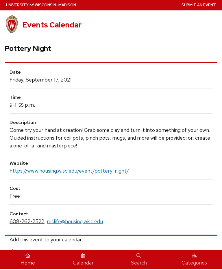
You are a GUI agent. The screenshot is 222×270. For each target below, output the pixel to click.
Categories (194, 259)
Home (28, 259)
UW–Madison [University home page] (41, 5)
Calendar (83, 259)
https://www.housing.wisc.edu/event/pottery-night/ (69, 170)
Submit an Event (199, 5)
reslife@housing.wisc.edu (75, 221)
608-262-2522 (27, 221)
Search (139, 259)
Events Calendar (52, 25)
